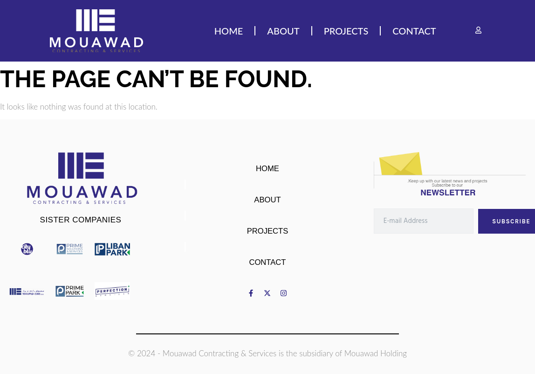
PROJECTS (346, 30)
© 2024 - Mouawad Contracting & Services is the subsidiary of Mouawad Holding (267, 353)
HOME (228, 30)
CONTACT (414, 30)
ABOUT (283, 30)
